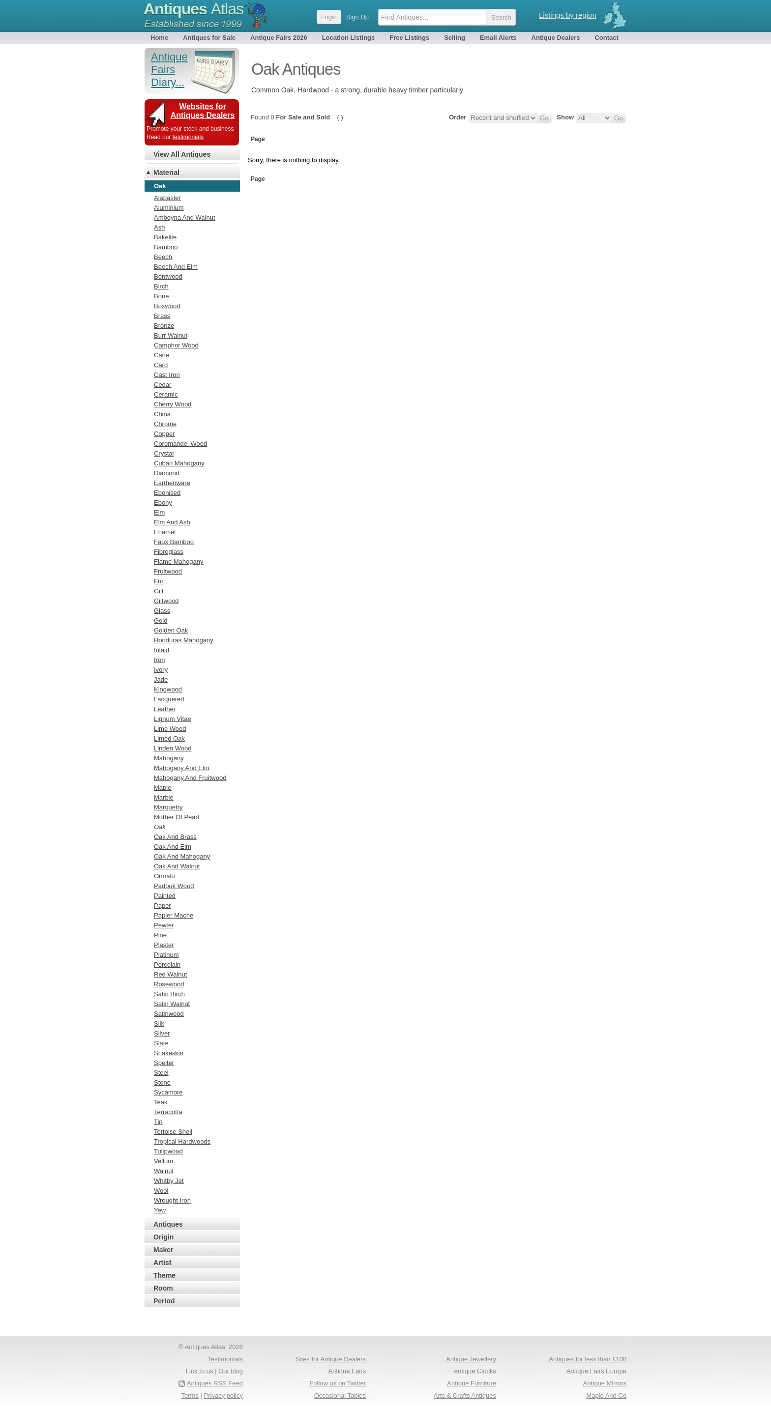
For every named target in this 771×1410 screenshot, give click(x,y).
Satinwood (169, 1013)
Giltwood (166, 600)
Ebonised (167, 492)
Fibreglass (168, 551)
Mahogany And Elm (181, 768)
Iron (159, 659)
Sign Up (357, 17)
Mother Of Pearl (176, 817)
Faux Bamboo (174, 542)
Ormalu (164, 876)
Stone (162, 1082)
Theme (164, 1275)
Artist (162, 1262)
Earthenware (172, 483)
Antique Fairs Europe (596, 1371)
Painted (165, 895)
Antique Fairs (347, 1371)
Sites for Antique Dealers (331, 1359)
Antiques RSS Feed (215, 1383)
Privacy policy (223, 1395)
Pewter (164, 925)
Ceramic (166, 394)
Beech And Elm (176, 266)
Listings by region (567, 15)
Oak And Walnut (177, 866)
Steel (161, 1072)
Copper (164, 433)
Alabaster (167, 197)
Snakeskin (168, 1053)
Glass (162, 610)
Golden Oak (171, 630)
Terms (190, 1395)
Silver (162, 1033)
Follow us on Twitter (337, 1383)
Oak (160, 827)
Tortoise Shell (173, 1131)
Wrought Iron (172, 1200)
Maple (162, 787)
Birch (161, 286)
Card (161, 365)
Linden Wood (172, 748)
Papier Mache (173, 915)
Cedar (162, 384)
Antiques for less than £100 (587, 1359)
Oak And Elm (172, 846)
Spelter (164, 1062)
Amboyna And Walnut (184, 217)
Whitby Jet (169, 1180)
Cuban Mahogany (179, 463)
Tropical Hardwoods (182, 1141)
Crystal (164, 453)
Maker (163, 1250)
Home (159, 37)
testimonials (188, 137)
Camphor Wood (176, 345)
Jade (161, 679)
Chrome (165, 424)
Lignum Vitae (172, 718)
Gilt (159, 591)
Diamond (166, 473)
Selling (454, 37)
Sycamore (168, 1092)
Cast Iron (167, 374)
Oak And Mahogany (182, 856)
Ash (159, 227)
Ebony (163, 502)
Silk (159, 1023)
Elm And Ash (172, 522)
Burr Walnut (170, 335)
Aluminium (169, 207)
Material (166, 172)
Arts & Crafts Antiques (465, 1395)
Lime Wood (170, 728)
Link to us (199, 1371)
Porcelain (167, 964)
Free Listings (409, 37)
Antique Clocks (474, 1371)
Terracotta (168, 1112)
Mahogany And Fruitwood (190, 777)
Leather (165, 709)
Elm (159, 512)
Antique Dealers (556, 37)
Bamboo (166, 247)
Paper (162, 905)
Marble (164, 797)
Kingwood (168, 689)
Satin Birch (169, 994)
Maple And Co (606, 1395)
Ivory (161, 669)
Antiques (193, 9)
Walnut (164, 1171)
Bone (161, 296)
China (162, 414)
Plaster (164, 945)
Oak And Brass (175, 836)
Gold (160, 620)
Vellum (163, 1161)
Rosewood (169, 984)
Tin (158, 1121)
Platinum (166, 954)
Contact (606, 37)
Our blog (230, 1371)
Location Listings (348, 37)
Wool (161, 1190)
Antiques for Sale (209, 37)
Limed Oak (169, 738)
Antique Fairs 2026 (278, 37)
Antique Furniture (471, 1383)
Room (163, 1288)
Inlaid (161, 650)
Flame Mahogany (178, 561)
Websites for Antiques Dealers (203, 110)
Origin (163, 1237)
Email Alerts (498, 37)
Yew (160, 1210)
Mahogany (169, 758)
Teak (160, 1102)
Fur (159, 581)
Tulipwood (168, 1151)
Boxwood (167, 306)
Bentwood (168, 276)
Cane (161, 355)
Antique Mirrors (604, 1383)
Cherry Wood (172, 404)
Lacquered (169, 699)
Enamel (165, 532)
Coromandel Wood (180, 443)
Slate (161, 1043)
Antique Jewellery (471, 1359)
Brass (162, 315)
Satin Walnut (172, 1003)
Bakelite (165, 237)
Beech (163, 256)
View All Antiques (181, 154)
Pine (160, 935)
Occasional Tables (340, 1395)
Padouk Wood (174, 886)
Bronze (164, 325)
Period (164, 1301)
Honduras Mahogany (183, 640)
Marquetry (168, 807)
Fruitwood (168, 571)
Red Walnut (170, 974)
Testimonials (225, 1359)
